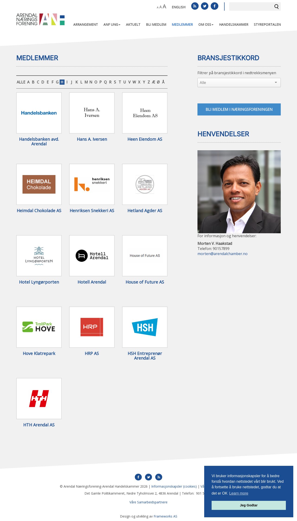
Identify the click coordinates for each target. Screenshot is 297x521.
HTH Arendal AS (39, 425)
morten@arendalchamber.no (222, 253)
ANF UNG (111, 24)
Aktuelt (133, 24)
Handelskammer (233, 24)
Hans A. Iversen (92, 139)
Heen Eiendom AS (144, 139)
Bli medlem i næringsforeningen (239, 109)
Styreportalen (267, 24)
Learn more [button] (238, 493)
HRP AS (92, 353)
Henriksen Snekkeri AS (92, 210)
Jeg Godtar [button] (249, 505)
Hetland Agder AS (144, 210)
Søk (276, 6)
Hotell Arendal (91, 282)
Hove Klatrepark (39, 353)
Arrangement (85, 24)
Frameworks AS (165, 516)
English (178, 7)
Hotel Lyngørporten (39, 282)
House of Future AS (145, 282)
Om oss (205, 24)
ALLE (21, 82)
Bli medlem (156, 24)
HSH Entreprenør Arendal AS (145, 356)
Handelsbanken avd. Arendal (39, 141)
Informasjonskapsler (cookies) (174, 486)
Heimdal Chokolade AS (39, 210)
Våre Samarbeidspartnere (148, 502)
